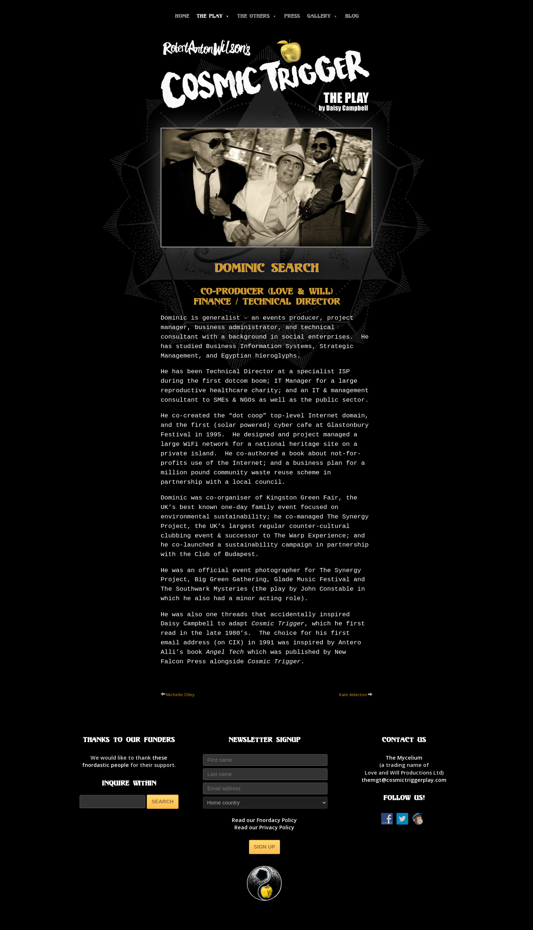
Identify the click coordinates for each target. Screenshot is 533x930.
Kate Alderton (353, 694)
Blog (351, 16)
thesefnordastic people (125, 761)
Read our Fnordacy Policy (264, 820)
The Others (257, 16)
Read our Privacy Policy (264, 827)
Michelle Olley (180, 694)
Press (292, 16)
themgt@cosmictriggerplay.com (403, 779)
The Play (213, 16)
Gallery (322, 16)
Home (182, 16)
